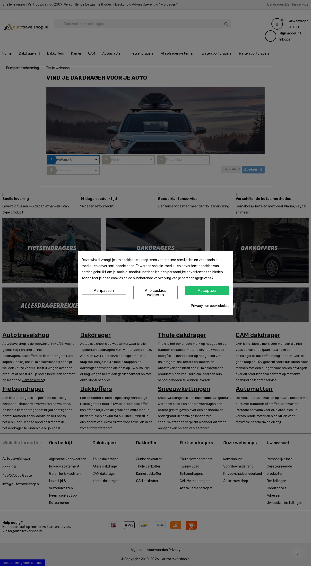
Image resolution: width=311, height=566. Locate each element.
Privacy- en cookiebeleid (210, 306)
